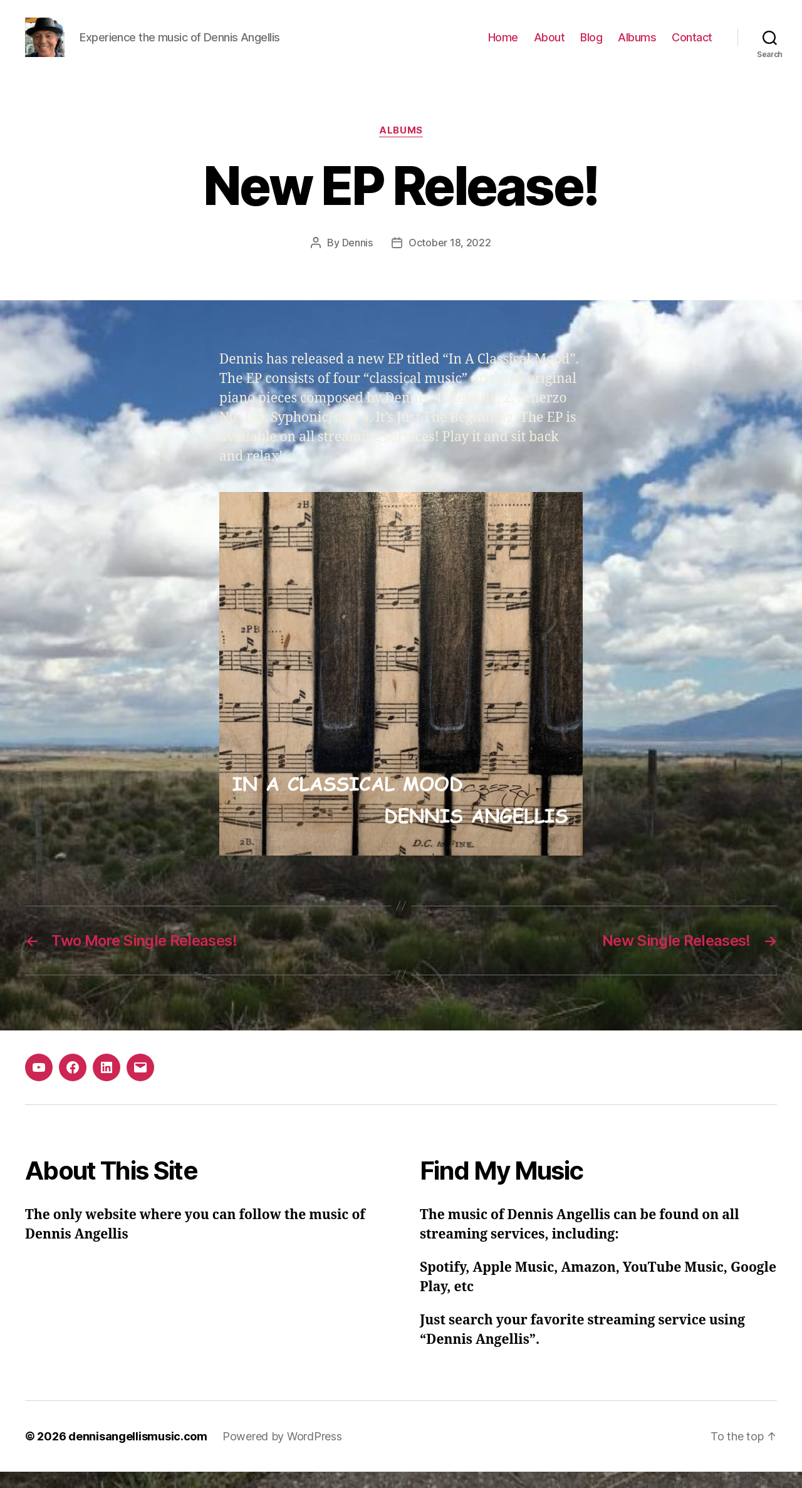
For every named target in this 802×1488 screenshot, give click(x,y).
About (549, 45)
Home (503, 45)
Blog (591, 45)
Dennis (357, 259)
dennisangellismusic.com (137, 1452)
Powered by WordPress (282, 1452)
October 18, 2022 (450, 259)
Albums (637, 45)
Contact (692, 45)
